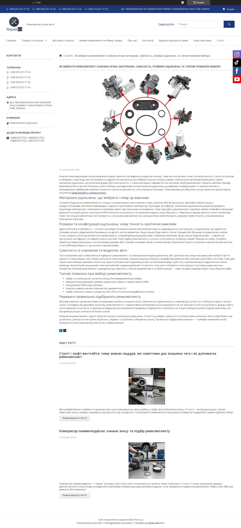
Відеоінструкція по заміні (173, 40)
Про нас (132, 40)
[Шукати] (229, 24)
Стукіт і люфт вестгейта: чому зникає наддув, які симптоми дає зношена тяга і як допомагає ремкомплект (137, 355)
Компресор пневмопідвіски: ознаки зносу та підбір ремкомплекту (114, 431)
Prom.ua (138, 519)
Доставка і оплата (63, 40)
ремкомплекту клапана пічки (88, 192)
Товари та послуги (32, 40)
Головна (11, 40)
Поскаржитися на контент (119, 523)
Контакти (148, 40)
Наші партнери (202, 40)
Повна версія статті (75, 418)
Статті (220, 40)
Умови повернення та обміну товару (100, 40)
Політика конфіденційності (149, 523)
